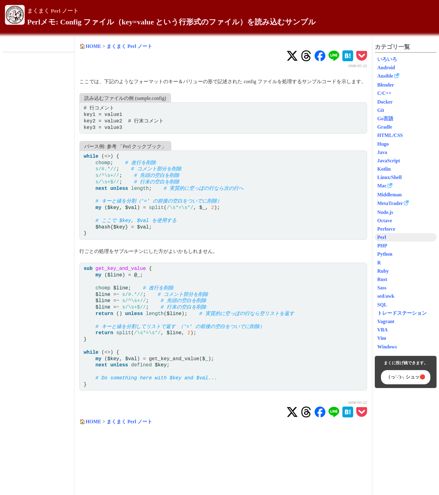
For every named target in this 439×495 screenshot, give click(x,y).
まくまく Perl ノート (52, 11)
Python (384, 254)
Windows (387, 346)
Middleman (389, 194)
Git (380, 110)
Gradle (384, 127)
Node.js (385, 212)
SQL (382, 304)
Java (382, 152)
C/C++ (384, 93)
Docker (385, 102)
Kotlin (384, 169)
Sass (381, 287)
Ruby (383, 271)
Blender (385, 84)
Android (386, 67)
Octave (384, 220)
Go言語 (385, 118)
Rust (382, 279)
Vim (381, 338)
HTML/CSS (390, 135)
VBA (382, 329)
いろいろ (387, 59)
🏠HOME (90, 46)
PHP (382, 245)
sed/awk (385, 296)
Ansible (385, 76)
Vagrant (385, 321)
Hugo (383, 144)
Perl (381, 237)
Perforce (386, 229)
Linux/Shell (389, 177)
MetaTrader (390, 203)
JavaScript (388, 160)
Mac (382, 185)
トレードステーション (402, 313)
